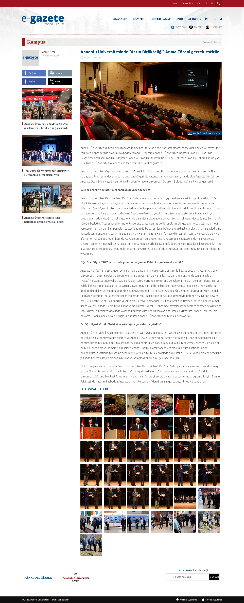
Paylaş (32, 81)
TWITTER (198, 27)
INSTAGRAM (216, 27)
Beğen (32, 73)
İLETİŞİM (210, 3)
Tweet (58, 81)
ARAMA (218, 3)
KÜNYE (200, 3)
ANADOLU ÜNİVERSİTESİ (182, 3)
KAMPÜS (138, 19)
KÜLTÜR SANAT (160, 19)
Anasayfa (207, 42)
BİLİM (218, 19)
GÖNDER (214, 577)
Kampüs (217, 42)
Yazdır (59, 73)
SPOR (179, 19)
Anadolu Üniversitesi (39, 599)
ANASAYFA (120, 19)
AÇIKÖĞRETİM (198, 19)
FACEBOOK (180, 27)
